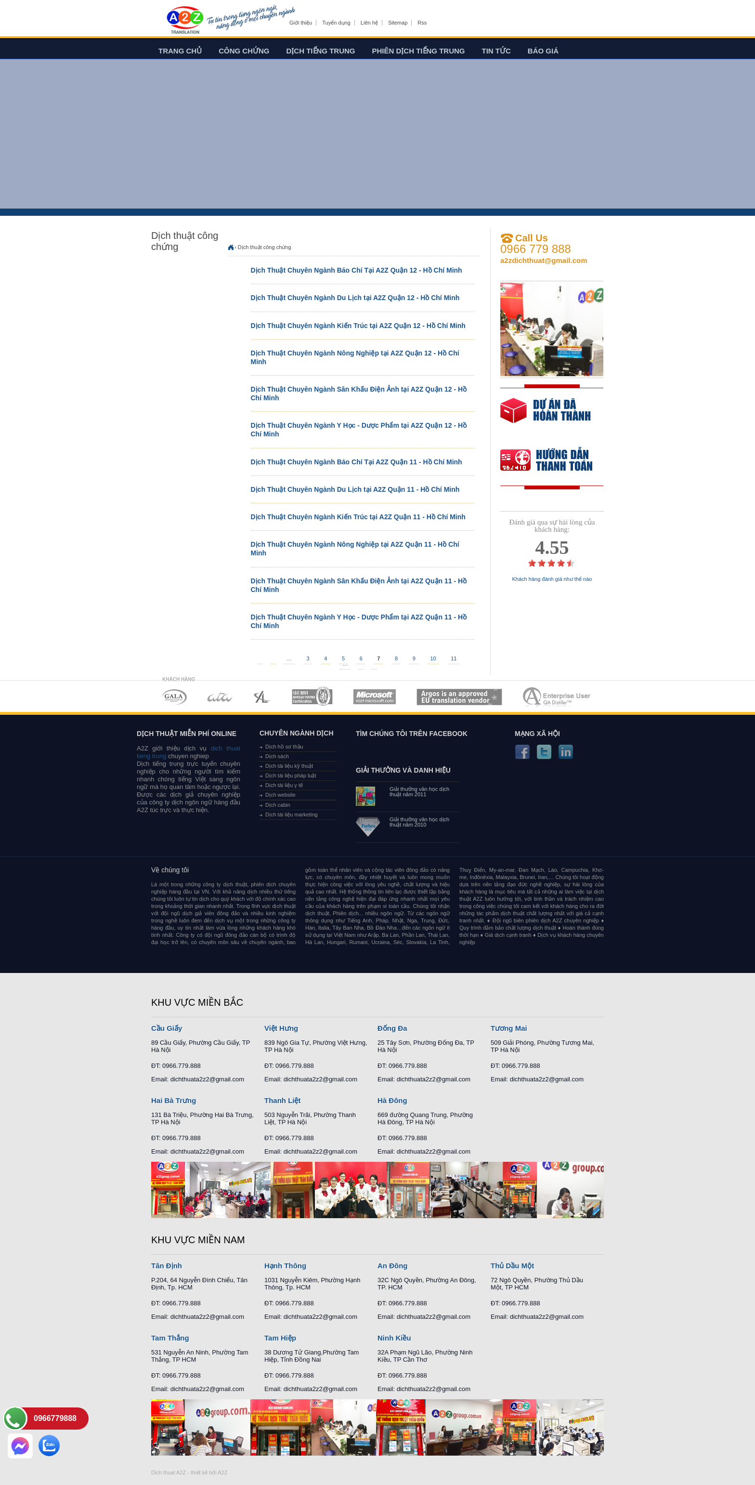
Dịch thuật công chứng (264, 247)
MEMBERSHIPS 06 (459, 697)
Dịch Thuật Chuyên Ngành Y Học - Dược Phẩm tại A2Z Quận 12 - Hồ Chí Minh (359, 429)
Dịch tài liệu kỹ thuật (289, 766)
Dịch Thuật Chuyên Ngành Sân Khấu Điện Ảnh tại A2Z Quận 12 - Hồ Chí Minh (359, 393)
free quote (545, 417)
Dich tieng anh (184, 20)
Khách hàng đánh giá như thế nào (552, 579)
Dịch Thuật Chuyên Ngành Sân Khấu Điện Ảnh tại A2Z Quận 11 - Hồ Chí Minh (359, 585)
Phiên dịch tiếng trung (418, 51)
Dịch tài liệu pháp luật (290, 775)
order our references (554, 461)
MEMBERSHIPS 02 (220, 697)
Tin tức (496, 51)
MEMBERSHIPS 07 (557, 697)
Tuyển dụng (336, 23)
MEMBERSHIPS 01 (174, 697)
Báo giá (543, 51)
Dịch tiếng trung (320, 51)
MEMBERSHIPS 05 (374, 697)
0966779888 (55, 1418)
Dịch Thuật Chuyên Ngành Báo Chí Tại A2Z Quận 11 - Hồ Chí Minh (356, 462)
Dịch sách (277, 756)
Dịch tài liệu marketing (291, 814)
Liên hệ (369, 23)
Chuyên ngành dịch (297, 733)
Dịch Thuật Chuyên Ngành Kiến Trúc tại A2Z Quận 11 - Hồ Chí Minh (358, 517)
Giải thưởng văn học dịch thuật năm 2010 (419, 822)
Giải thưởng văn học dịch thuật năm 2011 (419, 792)
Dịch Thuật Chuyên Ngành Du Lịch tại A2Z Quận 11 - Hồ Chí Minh (355, 489)
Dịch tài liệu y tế (284, 785)
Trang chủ (180, 51)
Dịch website (280, 795)
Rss (422, 23)
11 (453, 658)
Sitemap (397, 23)
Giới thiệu (300, 23)
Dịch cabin (277, 805)
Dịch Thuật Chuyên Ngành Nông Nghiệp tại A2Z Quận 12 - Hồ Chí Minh (355, 357)
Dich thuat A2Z (168, 1472)
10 (433, 658)
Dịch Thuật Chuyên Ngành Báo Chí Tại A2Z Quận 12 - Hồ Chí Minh (356, 270)
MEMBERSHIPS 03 (262, 697)
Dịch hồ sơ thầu (284, 746)
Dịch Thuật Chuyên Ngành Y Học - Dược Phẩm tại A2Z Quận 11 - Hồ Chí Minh (359, 621)
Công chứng (244, 51)
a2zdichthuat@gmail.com (543, 260)
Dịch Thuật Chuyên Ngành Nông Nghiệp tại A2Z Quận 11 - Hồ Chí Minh (355, 548)
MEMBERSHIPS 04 (312, 697)
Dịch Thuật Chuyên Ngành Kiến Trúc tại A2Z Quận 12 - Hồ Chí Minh (358, 325)
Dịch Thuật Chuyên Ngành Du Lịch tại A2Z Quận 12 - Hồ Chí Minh (355, 298)
